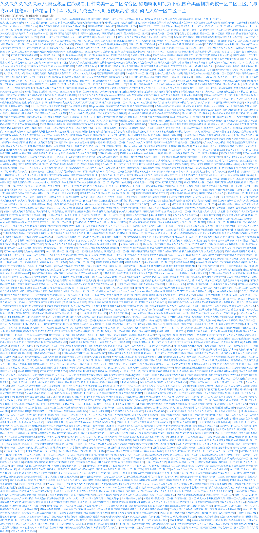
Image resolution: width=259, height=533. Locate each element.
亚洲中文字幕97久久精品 (135, 204)
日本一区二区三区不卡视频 (240, 298)
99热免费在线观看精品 (210, 84)
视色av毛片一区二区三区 (81, 295)
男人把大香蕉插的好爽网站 (196, 106)
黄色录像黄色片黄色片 (83, 157)
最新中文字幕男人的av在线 (168, 73)
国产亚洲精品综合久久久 (139, 175)
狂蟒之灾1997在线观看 (82, 469)
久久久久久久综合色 (170, 491)
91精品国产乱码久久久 (115, 476)
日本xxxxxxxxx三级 (14, 316)
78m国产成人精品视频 (221, 87)
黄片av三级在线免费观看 (13, 131)
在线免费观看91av (243, 87)
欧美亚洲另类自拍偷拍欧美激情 (60, 309)
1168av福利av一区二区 (140, 178)
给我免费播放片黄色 (58, 117)
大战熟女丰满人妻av (140, 55)
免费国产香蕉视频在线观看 (152, 22)
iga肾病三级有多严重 (147, 120)
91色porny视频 (97, 106)
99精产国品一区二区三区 (184, 258)
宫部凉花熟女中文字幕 (74, 302)
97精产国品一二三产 (149, 26)
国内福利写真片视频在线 (178, 324)
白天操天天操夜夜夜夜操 (48, 87)
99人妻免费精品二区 (63, 349)
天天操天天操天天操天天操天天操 (30, 298)
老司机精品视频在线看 (240, 418)
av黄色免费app (112, 498)
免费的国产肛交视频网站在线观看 (17, 404)
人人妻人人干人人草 (14, 73)
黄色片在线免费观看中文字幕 (224, 374)
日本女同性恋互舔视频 (138, 135)
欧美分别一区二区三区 (89, 298)
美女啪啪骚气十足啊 (55, 84)
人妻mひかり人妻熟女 (213, 218)
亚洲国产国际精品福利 (179, 146)
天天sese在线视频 (13, 251)
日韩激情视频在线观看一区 (85, 175)
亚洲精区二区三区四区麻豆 (38, 29)
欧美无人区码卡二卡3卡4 (23, 531)
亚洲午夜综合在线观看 (223, 513)
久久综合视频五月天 (241, 106)
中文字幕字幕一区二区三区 (159, 51)
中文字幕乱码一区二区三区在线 (24, 62)
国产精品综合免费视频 (55, 342)
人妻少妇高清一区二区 (144, 240)
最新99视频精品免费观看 (143, 251)
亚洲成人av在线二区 (192, 127)
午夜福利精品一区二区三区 (104, 186)
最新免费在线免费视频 (173, 200)
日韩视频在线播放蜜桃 (62, 396)
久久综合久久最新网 (40, 44)
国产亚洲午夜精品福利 (29, 164)
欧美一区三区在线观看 (226, 433)
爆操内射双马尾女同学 (17, 193)
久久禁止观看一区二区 (122, 193)
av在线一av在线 (14, 29)
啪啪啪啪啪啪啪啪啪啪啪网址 (181, 265)
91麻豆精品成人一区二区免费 (199, 182)
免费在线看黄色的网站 (130, 393)
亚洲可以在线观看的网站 (86, 91)
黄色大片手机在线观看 (31, 309)
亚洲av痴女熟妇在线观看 (51, 382)
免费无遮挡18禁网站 (143, 440)
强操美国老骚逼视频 (89, 131)
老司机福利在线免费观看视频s (196, 40)
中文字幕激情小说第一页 (161, 476)
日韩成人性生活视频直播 (115, 273)
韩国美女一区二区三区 (192, 26)
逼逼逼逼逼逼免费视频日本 (125, 509)
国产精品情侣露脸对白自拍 (174, 164)
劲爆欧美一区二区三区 (195, 55)
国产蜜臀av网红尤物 (84, 494)
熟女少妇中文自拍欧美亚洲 (235, 124)
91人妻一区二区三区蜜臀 (120, 327)
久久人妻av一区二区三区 (230, 77)
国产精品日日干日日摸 (163, 171)
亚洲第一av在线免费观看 (176, 153)
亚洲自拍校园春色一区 (230, 196)
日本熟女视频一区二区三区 (84, 335)
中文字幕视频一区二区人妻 (96, 182)
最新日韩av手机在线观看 (117, 98)
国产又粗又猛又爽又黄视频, (112, 113)
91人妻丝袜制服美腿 (244, 98)
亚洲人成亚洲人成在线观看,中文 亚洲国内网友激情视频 (110, 69)
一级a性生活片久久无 (204, 66)
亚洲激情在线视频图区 (218, 367)
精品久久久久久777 (16, 146)
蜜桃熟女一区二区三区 (84, 393)
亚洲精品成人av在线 (69, 240)
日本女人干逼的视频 (128, 127)
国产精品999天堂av (140, 171)
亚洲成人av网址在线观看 (196, 240)
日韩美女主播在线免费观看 (78, 527)
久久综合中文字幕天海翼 (47, 182)
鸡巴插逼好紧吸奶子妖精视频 (228, 102)
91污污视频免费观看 (76, 106)
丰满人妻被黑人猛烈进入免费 (84, 48)
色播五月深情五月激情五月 (89, 29)
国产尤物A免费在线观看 (179, 167)
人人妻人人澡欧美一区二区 (81, 84)
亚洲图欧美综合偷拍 (197, 331)
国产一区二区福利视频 (108, 447)
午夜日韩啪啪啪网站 (10, 153)
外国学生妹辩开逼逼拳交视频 (90, 396)
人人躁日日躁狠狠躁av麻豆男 (63, 476)
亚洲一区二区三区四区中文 (86, 215)
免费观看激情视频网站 (206, 502)
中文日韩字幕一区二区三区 (158, 262)
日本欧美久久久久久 (130, 429)
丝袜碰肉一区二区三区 (17, 44)
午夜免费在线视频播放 (66, 58)
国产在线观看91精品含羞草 (212, 229)
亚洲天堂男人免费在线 (116, 87)
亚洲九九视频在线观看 (112, 40)
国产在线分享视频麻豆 (201, 164)
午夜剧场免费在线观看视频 (152, 255)
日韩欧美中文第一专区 (24, 218)
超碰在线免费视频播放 (228, 66)
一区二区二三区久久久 (243, 287)
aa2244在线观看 (94, 498)
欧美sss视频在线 (8, 483)
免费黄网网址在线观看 (92, 138)
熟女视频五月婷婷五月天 (205, 425)
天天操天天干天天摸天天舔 (87, 102)
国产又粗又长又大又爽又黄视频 (240, 157)
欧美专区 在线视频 (189, 33)
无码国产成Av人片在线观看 (58, 265)
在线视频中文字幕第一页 (72, 226)
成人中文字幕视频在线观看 (211, 498)
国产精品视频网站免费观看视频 (120, 22)
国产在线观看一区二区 (153, 385)
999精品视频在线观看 (11, 476)
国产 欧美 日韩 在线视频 (240, 95)
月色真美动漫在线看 (63, 204)
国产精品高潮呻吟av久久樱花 (112, 178)
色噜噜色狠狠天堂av (116, 207)
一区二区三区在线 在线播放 (74, 186)
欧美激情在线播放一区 (185, 178)
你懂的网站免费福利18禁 (228, 189)
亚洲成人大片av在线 (195, 440)
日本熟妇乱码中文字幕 (225, 40)
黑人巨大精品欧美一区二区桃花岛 (186, 117)
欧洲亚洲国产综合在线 (117, 55)
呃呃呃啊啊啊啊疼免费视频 (110, 73)
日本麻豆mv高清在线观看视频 (168, 207)
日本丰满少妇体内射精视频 (151, 265)
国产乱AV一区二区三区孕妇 (196, 113)
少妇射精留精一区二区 (47, 345)
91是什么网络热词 (80, 454)
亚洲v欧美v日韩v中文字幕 (63, 447)
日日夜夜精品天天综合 (232, 436)
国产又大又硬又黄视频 (93, 77)
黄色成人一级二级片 (168, 233)
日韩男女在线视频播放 (100, 345)
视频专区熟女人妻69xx (203, 320)
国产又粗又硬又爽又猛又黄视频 (45, 302)
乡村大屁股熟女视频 (129, 167)
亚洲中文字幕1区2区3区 (86, 44)
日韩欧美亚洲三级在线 (154, 211)
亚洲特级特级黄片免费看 (231, 146)
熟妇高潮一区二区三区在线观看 (24, 167)
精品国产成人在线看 (79, 284)
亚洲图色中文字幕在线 (131, 153)
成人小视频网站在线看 (184, 516)
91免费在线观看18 (133, 262)
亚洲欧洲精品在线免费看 (206, 22)
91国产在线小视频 (20, 411)
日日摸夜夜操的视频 (107, 153)
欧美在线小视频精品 (33, 251)
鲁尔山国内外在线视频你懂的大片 (133, 523)
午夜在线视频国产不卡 (215, 95)
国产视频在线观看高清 (42, 313)
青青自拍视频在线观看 (185, 229)
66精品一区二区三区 (185, 498)
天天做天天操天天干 (14, 451)
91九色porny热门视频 (140, 102)
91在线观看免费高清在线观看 (71, 120)
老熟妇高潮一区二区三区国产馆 (109, 135)
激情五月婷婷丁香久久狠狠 (34, 291)
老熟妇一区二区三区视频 (114, 309)
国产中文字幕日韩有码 (219, 287)
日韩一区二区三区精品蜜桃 (142, 44)
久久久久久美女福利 (128, 418)
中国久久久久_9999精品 (76, 418)
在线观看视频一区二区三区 (77, 378)
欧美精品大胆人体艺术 (219, 55)
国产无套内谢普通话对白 (122, 120)
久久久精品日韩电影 (186, 84)
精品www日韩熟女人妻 (25, 26)
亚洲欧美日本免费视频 (193, 135)
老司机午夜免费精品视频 (57, 175)
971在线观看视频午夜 (88, 164)
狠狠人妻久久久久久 (222, 48)
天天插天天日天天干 (158, 316)
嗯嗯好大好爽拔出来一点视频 (116, 48)
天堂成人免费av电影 (56, 425)
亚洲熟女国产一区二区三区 (194, 87)
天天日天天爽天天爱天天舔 (158, 483)
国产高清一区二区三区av (167, 40)
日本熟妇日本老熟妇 (188, 487)
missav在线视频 (38, 335)
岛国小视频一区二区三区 (157, 469)
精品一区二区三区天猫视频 (119, 287)
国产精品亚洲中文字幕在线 (224, 309)
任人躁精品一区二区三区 (136, 33)
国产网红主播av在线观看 (180, 22)
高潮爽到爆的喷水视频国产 (101, 26)
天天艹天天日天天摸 (63, 29)
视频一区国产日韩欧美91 (149, 360)
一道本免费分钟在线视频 (70, 513)
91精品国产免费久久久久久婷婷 (123, 353)
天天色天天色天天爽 (118, 226)
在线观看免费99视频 (241, 367)
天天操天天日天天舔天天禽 (179, 342)
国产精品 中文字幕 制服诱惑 (43, 138)
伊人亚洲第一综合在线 (34, 196)
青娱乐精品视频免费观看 (116, 374)
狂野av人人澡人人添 (132, 146)
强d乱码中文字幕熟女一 (61, 178)
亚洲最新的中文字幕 (209, 215)
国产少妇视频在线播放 (68, 207)
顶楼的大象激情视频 (37, 149)
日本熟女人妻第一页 (36, 117)
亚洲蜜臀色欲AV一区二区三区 (41, 451)
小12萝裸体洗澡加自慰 (88, 33)
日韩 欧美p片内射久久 (178, 69)
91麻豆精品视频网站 (80, 316)
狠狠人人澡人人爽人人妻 (53, 200)
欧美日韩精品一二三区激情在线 (119, 265)
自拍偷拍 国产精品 (73, 509)
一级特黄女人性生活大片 (231, 353)
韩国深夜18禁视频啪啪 (207, 37)
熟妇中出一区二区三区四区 (219, 26)
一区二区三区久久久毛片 (114, 367)
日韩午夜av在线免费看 (113, 298)
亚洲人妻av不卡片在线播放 (92, 502)
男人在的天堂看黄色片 (153, 429)
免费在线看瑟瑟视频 (130, 244)
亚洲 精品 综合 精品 (96, 353)
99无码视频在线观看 (116, 58)
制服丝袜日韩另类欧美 (83, 280)
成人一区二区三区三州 (60, 91)
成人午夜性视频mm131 (238, 276)
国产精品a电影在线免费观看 (66, 77)
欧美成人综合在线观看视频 (92, 109)
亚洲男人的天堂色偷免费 (109, 494)
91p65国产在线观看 (69, 138)
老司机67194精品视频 (61, 229)
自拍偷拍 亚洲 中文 (191, 29)
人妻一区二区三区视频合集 (224, 73)
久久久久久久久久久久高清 (91, 95)
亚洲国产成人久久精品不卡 (152, 302)
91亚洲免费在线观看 (112, 33)
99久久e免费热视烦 (137, 516)
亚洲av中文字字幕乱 (191, 95)
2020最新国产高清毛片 (39, 516)
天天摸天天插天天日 (236, 476)
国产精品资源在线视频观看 (91, 171)
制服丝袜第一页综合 (126, 26)
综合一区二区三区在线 (117, 171)
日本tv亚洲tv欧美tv (228, 167)
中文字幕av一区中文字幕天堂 (112, 222)
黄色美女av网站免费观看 (210, 258)
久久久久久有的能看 (30, 135)
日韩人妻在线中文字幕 (177, 385)
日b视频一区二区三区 (89, 309)
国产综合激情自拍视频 (35, 476)
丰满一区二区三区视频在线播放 (208, 149)
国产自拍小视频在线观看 (218, 117)
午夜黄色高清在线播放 (102, 425)
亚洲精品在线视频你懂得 (78, 211)
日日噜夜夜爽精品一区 (42, 40)
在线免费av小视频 (153, 153)
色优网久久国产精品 (209, 178)
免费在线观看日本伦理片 (235, 280)
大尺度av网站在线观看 (220, 273)
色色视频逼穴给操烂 (59, 291)
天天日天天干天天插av (209, 80)
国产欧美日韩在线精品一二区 (111, 84)
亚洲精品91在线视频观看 (189, 247)
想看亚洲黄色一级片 (50, 458)
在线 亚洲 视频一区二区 (205, 146)
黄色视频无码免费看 (155, 149)
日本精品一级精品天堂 (205, 77)
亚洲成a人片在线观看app (224, 313)
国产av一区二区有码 (14, 447)
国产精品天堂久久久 (47, 389)
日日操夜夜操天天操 (18, 226)
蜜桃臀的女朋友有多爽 (60, 102)
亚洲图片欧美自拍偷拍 (154, 218)
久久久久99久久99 (125, 189)
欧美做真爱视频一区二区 (16, 360)
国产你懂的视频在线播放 (104, 211)
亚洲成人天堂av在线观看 (168, 62)
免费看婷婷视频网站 (92, 22)
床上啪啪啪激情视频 (117, 502)
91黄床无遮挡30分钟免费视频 (165, 309)
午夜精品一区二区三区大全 (243, 400)
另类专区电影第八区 (38, 189)
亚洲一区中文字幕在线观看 (106, 378)
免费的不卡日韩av (79, 160)
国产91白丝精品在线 (169, 287)
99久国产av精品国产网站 (30, 244)
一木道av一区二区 (129, 527)
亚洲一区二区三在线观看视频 (213, 400)
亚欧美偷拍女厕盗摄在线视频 (168, 55)
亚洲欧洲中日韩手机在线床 (93, 313)
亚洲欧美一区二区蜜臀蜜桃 (234, 22)
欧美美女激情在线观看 (206, 353)
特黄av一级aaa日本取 (178, 255)
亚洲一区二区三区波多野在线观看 (47, 106)
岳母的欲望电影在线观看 (81, 371)
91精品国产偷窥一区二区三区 (110, 142)
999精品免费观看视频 (65, 33)
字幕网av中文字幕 (142, 443)
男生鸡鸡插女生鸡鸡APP (92, 58)
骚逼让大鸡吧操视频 (15, 149)
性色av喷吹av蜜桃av (230, 516)
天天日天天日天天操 (65, 374)
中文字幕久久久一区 (49, 55)
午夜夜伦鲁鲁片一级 (181, 66)
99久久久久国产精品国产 (19, 374)
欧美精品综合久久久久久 (106, 527)
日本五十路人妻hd (184, 51)
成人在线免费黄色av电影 (225, 291)
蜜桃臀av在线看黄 (200, 313)
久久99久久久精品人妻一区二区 (183, 305)
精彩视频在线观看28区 (220, 473)
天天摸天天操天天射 (144, 160)
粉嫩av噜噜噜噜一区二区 (177, 313)
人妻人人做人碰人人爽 (83, 73)
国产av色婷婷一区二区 (15, 189)
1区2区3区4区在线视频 (65, 98)
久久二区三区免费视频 (190, 389)
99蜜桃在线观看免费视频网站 (148, 451)
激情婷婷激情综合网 (99, 520)
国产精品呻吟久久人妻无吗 (51, 436)
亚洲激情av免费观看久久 (54, 135)
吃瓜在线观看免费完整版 (110, 338)
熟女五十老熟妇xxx (47, 240)
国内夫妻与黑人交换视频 (214, 186)
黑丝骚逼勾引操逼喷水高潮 (117, 29)
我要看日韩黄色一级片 (64, 109)
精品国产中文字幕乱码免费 (66, 433)
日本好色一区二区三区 (194, 480)
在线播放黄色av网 (44, 58)
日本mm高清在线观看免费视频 (146, 313)
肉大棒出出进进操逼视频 (169, 98)
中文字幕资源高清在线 (46, 443)
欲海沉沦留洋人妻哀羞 (110, 149)
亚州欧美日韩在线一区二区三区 (24, 258)
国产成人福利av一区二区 (214, 175)
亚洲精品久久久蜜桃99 (192, 138)
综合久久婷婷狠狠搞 (132, 66)
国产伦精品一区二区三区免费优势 (33, 77)
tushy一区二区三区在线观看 (120, 138)
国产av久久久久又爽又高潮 (131, 37)
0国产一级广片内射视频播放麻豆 (59, 164)
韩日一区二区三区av (143, 29)
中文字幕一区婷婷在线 (143, 98)
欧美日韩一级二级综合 (191, 276)
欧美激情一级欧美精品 (44, 247)
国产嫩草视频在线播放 (80, 135)
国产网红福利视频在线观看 (224, 58)
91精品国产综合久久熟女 (237, 454)
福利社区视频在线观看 (39, 204)
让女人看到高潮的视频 (62, 66)
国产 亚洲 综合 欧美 (170, 127)
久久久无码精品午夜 (89, 473)
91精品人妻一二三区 (142, 182)
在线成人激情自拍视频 (136, 407)
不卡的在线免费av (161, 236)
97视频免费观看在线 (184, 37)
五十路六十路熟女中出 (213, 298)
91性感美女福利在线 (10, 305)
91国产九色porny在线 (106, 483)
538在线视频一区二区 (132, 280)
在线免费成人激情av (162, 523)
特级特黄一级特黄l (36, 494)
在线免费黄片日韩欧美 (214, 345)
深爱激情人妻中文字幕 (173, 356)
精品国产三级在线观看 (117, 106)
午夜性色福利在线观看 (17, 327)
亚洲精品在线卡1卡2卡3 (58, 215)
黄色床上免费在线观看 (26, 509)
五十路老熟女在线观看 (210, 157)
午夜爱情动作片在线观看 (148, 320)
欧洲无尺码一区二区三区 (132, 454)
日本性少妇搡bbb (232, 84)
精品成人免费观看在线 (40, 142)
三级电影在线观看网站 (13, 233)
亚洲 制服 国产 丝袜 (63, 142)
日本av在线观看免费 (84, 178)
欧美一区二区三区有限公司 (22, 520)
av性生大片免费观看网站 (128, 269)
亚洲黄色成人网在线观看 (73, 26)
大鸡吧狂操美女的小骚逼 (18, 287)
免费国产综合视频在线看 (152, 433)
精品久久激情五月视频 (95, 327)
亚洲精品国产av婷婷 (192, 44)
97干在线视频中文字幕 (34, 48)
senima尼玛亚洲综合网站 (64, 131)
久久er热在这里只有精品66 (47, 465)
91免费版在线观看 (170, 26)
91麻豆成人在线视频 (65, 95)
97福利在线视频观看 (42, 273)
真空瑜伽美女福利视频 (157, 186)
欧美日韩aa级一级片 (26, 127)
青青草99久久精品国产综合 (83, 342)
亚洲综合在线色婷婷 (84, 189)
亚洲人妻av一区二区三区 (185, 236)
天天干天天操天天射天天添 (87, 400)
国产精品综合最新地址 (38, 233)
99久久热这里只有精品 (181, 124)
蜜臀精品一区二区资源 (205, 509)
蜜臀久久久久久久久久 (243, 305)
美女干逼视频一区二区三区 (73, 443)
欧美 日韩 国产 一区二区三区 (161, 80)
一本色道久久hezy (227, 349)
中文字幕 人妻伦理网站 (184, 422)
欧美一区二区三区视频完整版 (220, 91)
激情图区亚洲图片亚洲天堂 (239, 316)
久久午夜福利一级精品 (160, 516)
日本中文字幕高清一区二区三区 (40, 22)
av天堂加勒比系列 (94, 87)
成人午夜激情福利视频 (139, 113)
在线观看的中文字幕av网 (219, 135)
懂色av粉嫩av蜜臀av (212, 120)
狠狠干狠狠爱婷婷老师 (91, 476)
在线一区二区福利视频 (24, 262)
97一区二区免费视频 (94, 55)
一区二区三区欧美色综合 (147, 200)
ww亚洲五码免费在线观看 (113, 44)
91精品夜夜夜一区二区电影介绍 (241, 193)
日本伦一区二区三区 (119, 458)
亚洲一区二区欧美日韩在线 (215, 131)
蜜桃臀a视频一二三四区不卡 (149, 327)
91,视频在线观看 (86, 447)
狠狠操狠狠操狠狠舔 (43, 414)
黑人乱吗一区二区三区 (102, 258)
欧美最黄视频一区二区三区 (107, 80)
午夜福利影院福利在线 (195, 374)
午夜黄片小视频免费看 (130, 211)
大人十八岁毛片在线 (164, 84)
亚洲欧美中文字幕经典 (121, 480)
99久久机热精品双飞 (189, 175)
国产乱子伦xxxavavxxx (163, 273)
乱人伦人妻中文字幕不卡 (188, 443)
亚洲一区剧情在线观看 (82, 37)
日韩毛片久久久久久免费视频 (216, 305)
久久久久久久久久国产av (185, 215)
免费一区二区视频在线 (80, 127)
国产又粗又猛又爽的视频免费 (157, 371)
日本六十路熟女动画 (247, 302)
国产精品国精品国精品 (108, 280)
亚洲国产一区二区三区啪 (16, 335)
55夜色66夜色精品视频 (42, 95)
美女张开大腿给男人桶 (149, 356)
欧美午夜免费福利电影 (137, 131)
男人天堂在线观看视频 (11, 22)
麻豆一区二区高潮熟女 (122, 520)
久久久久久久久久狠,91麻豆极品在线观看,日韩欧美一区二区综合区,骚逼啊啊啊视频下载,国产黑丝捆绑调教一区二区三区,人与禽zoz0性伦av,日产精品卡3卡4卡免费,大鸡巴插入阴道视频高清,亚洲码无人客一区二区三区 (111, 19)
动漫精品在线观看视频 (211, 454)
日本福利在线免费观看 (17, 491)
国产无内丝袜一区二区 (66, 313)
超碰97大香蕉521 (183, 77)
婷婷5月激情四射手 (233, 109)
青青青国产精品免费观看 (170, 240)
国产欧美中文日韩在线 (17, 95)
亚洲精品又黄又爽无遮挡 (198, 200)
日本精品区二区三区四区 (21, 367)
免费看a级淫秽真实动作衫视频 (207, 520)
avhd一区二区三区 (149, 127)
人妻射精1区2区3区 (64, 146)
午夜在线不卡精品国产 (207, 262)
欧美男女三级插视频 (37, 178)
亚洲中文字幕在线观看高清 (49, 418)
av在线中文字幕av (231, 51)
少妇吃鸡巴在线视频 (207, 265)
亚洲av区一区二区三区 (231, 425)
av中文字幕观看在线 (57, 316)
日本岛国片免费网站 (68, 451)
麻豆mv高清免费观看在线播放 (19, 211)
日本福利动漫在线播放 (101, 160)
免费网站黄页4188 (155, 324)
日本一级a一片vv (105, 189)
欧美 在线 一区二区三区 (179, 211)
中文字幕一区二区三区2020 (115, 473)
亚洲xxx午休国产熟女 (80, 80)
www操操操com (220, 106)
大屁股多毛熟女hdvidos (32, 425)
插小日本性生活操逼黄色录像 (53, 80)
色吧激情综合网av (189, 233)
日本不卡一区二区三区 (112, 215)
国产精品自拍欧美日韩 (33, 215)
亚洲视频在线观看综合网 (237, 251)
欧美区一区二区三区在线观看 (55, 37)
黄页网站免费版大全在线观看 (37, 473)
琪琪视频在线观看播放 (92, 207)
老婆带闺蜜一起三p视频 (112, 62)
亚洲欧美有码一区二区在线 (22, 80)
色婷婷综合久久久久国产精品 (81, 153)
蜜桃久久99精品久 (118, 233)
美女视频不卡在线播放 (154, 244)
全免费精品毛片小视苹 (112, 131)
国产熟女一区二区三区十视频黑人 (88, 291)
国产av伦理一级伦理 (58, 335)
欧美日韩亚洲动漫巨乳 (240, 465)
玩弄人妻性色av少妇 (32, 422)
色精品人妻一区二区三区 (113, 175)
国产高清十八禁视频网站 (208, 51)
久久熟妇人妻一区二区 (68, 69)
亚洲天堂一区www (163, 178)
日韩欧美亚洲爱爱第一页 (65, 287)
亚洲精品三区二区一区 (81, 117)
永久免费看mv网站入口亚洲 (169, 440)
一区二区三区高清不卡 (61, 222)
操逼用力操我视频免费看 (96, 513)
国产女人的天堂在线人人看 (218, 247)
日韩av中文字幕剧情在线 (32, 320)
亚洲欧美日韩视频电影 (201, 371)
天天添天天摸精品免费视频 (24, 55)
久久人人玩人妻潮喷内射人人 (110, 276)
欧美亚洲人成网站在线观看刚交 (149, 109)
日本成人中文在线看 (104, 117)
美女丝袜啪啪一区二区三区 (159, 229)
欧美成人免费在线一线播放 (142, 58)
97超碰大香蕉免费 (186, 80)
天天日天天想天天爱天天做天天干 (48, 51)
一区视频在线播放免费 (243, 117)
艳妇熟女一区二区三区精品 (164, 33)
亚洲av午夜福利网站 (189, 120)
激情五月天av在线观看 (224, 429)
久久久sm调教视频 (122, 443)
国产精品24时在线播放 (222, 240)
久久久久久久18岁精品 (220, 491)
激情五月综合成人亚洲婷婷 (241, 211)
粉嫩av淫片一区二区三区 (81, 262)
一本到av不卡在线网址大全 (190, 171)
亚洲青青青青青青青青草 (195, 62)
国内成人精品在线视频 (37, 447)
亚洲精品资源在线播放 (73, 353)
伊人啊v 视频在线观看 (210, 236)
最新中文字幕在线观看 (161, 131)
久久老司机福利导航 (121, 440)
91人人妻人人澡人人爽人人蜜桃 (209, 211)
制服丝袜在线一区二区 (61, 189)
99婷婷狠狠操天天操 (139, 87)
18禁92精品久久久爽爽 (61, 149)
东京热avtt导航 (63, 40)
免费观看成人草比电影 (38, 131)
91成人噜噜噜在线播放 (194, 98)
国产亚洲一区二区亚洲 (146, 287)
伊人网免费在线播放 (72, 55)
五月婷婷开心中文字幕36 (184, 280)
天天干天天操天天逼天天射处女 (108, 316)
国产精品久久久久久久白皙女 (228, 505)
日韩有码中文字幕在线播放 (176, 320)
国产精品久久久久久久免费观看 (101, 167)
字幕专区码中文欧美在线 (188, 298)
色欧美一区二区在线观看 (118, 331)
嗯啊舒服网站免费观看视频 (229, 182)
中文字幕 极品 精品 (85, 462)
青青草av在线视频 (162, 349)
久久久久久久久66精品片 (139, 142)
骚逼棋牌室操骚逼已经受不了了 (151, 193)
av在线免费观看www (80, 422)
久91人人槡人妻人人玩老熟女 (72, 440)
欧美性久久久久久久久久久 (218, 127)
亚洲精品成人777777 (57, 48)
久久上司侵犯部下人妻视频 (193, 473)
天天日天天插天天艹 (139, 273)
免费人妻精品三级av (23, 182)
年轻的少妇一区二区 (167, 473)
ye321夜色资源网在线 (119, 414)
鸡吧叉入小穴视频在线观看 (205, 255)
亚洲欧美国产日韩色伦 (109, 66)
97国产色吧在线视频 (51, 324)
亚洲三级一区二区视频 (42, 171)
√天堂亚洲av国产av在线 (234, 295)
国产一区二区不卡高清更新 (205, 153)
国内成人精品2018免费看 (239, 218)
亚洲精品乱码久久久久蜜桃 (205, 364)
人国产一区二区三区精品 (192, 222)
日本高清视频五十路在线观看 (213, 418)
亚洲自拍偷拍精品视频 (169, 251)
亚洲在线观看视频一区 (224, 200)
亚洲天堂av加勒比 (246, 429)
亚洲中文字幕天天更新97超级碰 (213, 422)
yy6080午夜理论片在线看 (113, 91)
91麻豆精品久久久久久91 (143, 226)
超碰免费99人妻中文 (230, 37)
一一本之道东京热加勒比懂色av (121, 433)
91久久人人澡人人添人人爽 (20, 58)
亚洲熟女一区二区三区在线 (143, 233)
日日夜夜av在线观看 (157, 124)
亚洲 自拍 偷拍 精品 (236, 33)
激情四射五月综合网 (44, 480)
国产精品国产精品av (240, 389)
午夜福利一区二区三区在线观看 (121, 196)
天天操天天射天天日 (45, 207)
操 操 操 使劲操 (181, 371)
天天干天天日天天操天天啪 (165, 87)
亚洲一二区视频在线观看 (107, 146)
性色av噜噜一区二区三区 (159, 37)
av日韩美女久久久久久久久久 (122, 291)
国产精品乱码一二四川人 (187, 131)
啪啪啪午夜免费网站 (121, 513)
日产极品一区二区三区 (78, 200)
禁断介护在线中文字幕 (21, 480)
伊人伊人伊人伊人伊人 (89, 236)
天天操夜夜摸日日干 (116, 396)
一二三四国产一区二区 (178, 149)
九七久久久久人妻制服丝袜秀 (84, 62)
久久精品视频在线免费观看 (183, 418)
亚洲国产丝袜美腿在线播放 (153, 196)
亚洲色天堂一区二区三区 (215, 29)
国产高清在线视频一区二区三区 (87, 331)
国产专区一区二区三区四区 (204, 160)
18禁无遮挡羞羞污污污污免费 (210, 335)
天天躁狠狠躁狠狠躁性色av (105, 305)
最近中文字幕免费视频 (179, 196)
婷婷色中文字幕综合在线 (21, 207)
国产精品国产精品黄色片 (52, 429)
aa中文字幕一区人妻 (133, 149)
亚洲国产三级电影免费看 (167, 29)
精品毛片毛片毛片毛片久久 (242, 393)
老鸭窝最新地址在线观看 (21, 113)
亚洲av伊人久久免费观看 (91, 98)
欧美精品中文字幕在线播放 (50, 211)
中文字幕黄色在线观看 (128, 295)
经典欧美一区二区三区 (198, 356)
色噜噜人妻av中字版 (214, 276)
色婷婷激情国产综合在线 (178, 425)
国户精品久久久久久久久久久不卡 (194, 102)
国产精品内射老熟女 (96, 465)
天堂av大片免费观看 (176, 527)
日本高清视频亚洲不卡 (55, 422)
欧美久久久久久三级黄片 (135, 494)
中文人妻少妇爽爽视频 (66, 193)
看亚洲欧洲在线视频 (183, 335)
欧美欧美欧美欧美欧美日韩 (74, 345)
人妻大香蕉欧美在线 (96, 226)
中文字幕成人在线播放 (38, 66)
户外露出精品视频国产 (133, 80)
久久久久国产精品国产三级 (75, 269)
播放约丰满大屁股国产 (239, 171)
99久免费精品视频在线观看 (20, 331)
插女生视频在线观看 (97, 233)
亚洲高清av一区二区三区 (132, 186)
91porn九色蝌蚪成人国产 (106, 51)
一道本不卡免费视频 (67, 247)
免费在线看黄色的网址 (197, 58)
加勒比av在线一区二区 (44, 364)
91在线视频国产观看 (52, 167)
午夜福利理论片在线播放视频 (154, 258)
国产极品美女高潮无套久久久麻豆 (217, 487)
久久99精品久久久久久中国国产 (126, 411)
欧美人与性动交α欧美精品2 (83, 113)
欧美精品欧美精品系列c (200, 382)
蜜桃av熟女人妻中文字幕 (161, 298)
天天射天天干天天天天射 (220, 98)
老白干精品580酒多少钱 (183, 295)
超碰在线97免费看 (84, 146)
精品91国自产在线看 (75, 382)
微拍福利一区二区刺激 (230, 462)
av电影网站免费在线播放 (153, 69)
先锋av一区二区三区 (153, 157)
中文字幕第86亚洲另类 (24, 240)
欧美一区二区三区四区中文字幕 (151, 520)
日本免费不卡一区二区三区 (139, 73)
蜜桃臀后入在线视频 (146, 138)
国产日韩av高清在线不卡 (239, 345)
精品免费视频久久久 (183, 502)
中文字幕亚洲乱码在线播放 (91, 255)
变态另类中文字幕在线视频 (44, 360)
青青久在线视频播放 (14, 117)
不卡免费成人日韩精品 (233, 80)
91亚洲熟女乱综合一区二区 (181, 462)
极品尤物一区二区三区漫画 (171, 58)
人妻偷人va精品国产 (243, 138)
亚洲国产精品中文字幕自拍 (32, 483)
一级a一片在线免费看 (203, 189)
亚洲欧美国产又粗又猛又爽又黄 (159, 393)
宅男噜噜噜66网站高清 (241, 29)
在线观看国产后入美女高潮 (31, 284)
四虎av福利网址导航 (28, 200)
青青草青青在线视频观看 (145, 48)
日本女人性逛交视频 (36, 73)
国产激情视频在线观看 (227, 69)
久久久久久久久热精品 (213, 142)
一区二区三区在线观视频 (190, 393)
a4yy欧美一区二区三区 (142, 374)
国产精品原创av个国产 (132, 51)
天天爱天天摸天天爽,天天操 (198, 226)
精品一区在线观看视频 (143, 331)
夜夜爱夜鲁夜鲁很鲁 (183, 262)
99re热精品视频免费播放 (133, 124)
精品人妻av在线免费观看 (163, 247)
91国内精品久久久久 (116, 77)
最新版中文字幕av (185, 269)
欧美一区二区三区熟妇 (66, 414)
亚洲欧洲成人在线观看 (232, 178)
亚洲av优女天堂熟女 (244, 135)
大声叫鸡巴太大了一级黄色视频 (172, 160)
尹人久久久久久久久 (26, 523)
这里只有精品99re (168, 120)
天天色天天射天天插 (99, 440)
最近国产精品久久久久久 (16, 171)
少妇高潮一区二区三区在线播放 (158, 269)
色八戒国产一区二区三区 (113, 164)
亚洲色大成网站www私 (171, 48)
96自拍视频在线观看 (243, 473)
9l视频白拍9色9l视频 (231, 255)
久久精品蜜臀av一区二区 (39, 33)
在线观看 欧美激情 (216, 483)
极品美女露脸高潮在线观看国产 (36, 349)
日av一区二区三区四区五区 (203, 527)
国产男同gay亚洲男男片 (139, 349)
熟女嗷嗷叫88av (58, 295)
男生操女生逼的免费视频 (62, 407)
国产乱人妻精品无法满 (99, 302)
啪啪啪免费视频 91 (109, 244)
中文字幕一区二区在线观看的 (240, 44)
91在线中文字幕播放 (227, 320)
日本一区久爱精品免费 (69, 22)
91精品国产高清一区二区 (25, 37)
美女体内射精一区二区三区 (199, 396)
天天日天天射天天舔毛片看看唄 (143, 164)
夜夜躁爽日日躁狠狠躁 (192, 414)
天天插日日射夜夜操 (89, 247)
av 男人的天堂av (16, 66)
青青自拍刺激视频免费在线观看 (206, 385)
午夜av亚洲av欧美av (10, 196)
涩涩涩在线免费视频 (32, 502)
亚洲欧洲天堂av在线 (110, 204)
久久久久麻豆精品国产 (17, 51)
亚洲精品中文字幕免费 (106, 371)
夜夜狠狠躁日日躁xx (72, 87)
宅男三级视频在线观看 (229, 269)
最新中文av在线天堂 (105, 295)
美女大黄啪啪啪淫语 (207, 516)
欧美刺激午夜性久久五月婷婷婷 (208, 316)
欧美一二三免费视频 (209, 436)
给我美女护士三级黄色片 (143, 458)
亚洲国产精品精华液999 (38, 433)
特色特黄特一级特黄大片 (207, 124)
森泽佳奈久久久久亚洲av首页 (94, 193)
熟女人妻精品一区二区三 (115, 102)
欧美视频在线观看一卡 (161, 77)
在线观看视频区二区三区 (79, 51)
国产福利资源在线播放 (36, 91)
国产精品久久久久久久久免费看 (51, 113)
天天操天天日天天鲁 (161, 502)
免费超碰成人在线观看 (59, 73)
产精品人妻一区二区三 (107, 124)
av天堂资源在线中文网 (169, 44)
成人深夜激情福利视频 (141, 106)
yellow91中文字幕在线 (150, 291)
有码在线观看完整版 (38, 229)
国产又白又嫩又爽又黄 (53, 385)
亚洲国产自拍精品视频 (104, 127)
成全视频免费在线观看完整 (204, 302)
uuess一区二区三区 (168, 458)
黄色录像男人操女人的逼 (196, 73)
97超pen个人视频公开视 (39, 255)
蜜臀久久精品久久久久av (232, 502)
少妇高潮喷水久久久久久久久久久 (230, 404)
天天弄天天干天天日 (38, 222)
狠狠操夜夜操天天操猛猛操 (166, 113)
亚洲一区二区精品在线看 (140, 84)
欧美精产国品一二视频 (97, 360)
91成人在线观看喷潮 (49, 26)
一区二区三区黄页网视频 (104, 436)
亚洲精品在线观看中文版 (123, 360)
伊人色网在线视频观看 (105, 218)
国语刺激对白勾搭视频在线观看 (36, 109)
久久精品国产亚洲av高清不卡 (24, 324)
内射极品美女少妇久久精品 (129, 425)
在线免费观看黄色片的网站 (140, 62)
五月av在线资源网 (39, 295)
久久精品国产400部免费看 (167, 106)
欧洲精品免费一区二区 (15, 204)
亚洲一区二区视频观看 (231, 265)
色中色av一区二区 (9, 425)
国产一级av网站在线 (62, 44)
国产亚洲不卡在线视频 (11, 396)
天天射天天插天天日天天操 (168, 182)
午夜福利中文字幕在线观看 (146, 95)
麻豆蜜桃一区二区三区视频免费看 (224, 222)
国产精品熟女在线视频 (44, 69)
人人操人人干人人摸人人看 (93, 414)
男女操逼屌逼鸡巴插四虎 (240, 175)
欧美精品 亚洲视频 (213, 44)
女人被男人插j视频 (84, 142)
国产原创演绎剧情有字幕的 (104, 454)
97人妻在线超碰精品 (40, 491)
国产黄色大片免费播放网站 (57, 280)
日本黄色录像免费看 (168, 222)
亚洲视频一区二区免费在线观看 (167, 396)
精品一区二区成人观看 (232, 378)
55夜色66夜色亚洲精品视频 (117, 240)
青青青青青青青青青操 (58, 305)
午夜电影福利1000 (71, 182)
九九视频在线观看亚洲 (132, 462)
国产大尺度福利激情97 (114, 349)
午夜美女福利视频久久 (89, 273)
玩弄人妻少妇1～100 (105, 37)
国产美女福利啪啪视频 (165, 91)
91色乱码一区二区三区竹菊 (231, 527)
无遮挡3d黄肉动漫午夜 (18, 313)
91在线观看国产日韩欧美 (144, 414)
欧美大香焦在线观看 (200, 429)
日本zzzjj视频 (242, 240)
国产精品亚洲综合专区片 (199, 284)
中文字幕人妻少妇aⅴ (241, 469)
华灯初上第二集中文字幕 (92, 451)
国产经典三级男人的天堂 (54, 62)
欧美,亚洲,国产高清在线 (171, 513)
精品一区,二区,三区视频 (212, 33)
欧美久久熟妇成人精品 (164, 102)
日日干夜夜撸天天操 (229, 327)
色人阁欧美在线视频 (233, 236)
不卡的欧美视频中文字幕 (191, 91)
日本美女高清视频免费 (235, 120)
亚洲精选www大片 (74, 167)
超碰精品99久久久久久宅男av (60, 244)
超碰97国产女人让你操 (85, 229)
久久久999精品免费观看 (152, 527)
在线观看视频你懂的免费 (119, 109)
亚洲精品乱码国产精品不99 (81, 124)
